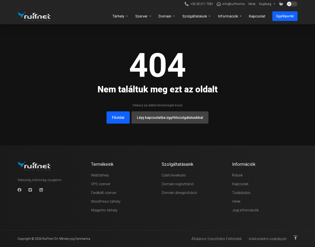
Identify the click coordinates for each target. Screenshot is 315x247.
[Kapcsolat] (257, 16)
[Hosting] (120, 16)
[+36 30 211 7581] (199, 4)
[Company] (229, 16)
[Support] (267, 4)
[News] (252, 4)
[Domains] (167, 16)
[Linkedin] (41, 189)
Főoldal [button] (118, 117)
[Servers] (143, 16)
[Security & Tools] (196, 16)
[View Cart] (281, 4)
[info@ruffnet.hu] (231, 4)
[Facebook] (19, 189)
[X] (30, 189)
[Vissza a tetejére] (295, 237)
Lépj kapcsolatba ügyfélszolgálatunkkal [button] (170, 117)
